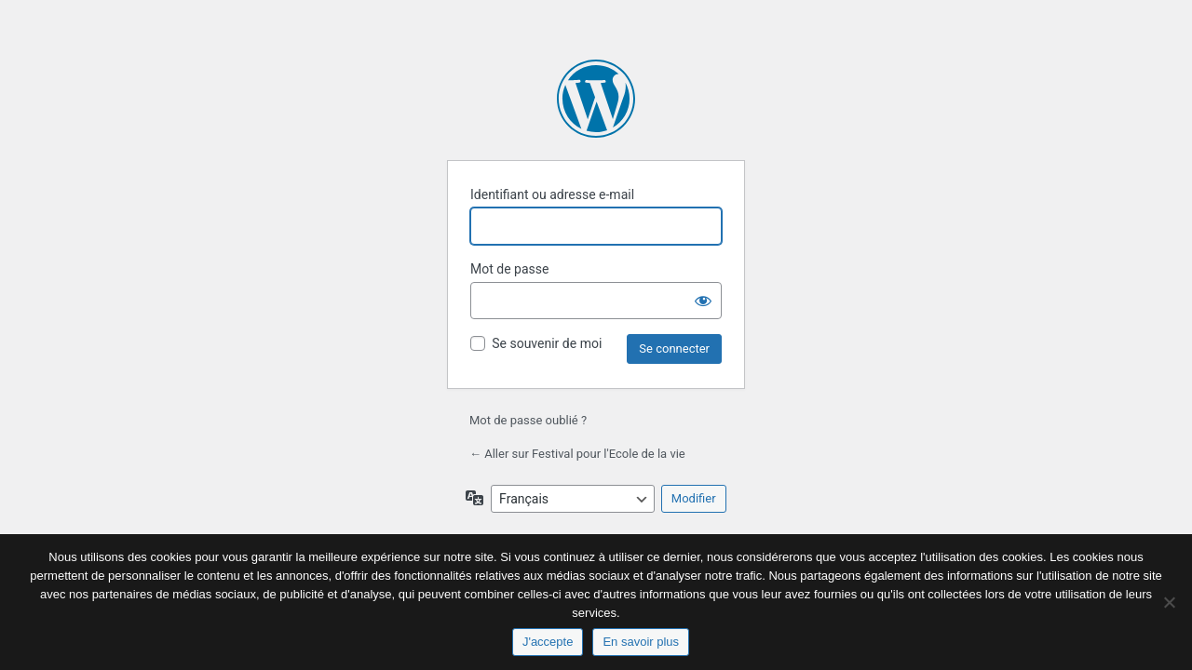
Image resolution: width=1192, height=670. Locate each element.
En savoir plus (641, 642)
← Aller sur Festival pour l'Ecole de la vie (577, 454)
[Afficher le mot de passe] (703, 300)
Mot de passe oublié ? (528, 420)
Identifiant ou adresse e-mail (552, 194)
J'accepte (548, 642)
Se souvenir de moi (547, 343)
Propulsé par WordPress (596, 99)
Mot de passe (509, 268)
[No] (1168, 602)
